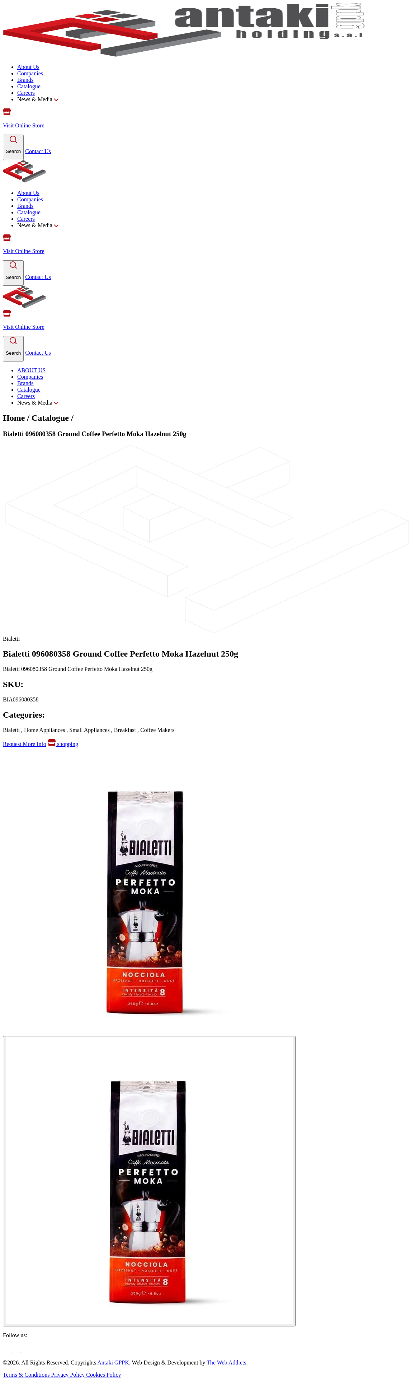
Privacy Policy (68, 1375)
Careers (26, 93)
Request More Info (24, 744)
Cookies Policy (103, 1375)
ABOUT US (31, 370)
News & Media (37, 99)
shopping (63, 744)
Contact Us (38, 151)
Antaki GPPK (113, 1362)
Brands (25, 80)
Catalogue (29, 86)
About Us (28, 67)
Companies (30, 73)
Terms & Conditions (27, 1375)
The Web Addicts (226, 1362)
